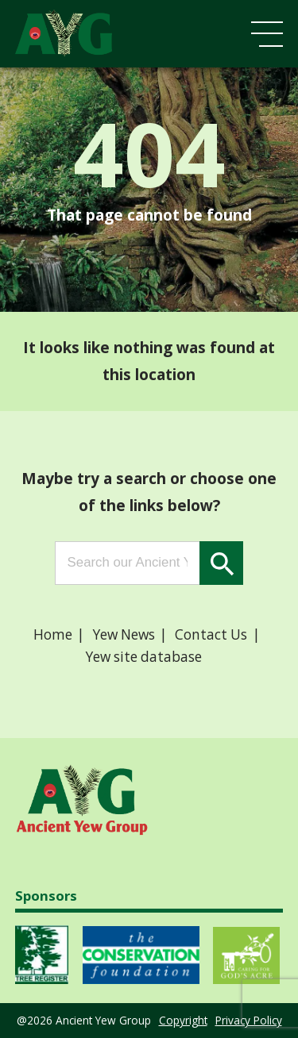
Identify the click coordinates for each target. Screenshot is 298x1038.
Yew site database (144, 657)
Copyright (183, 1020)
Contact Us (211, 634)
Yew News (124, 634)
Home (52, 634)
